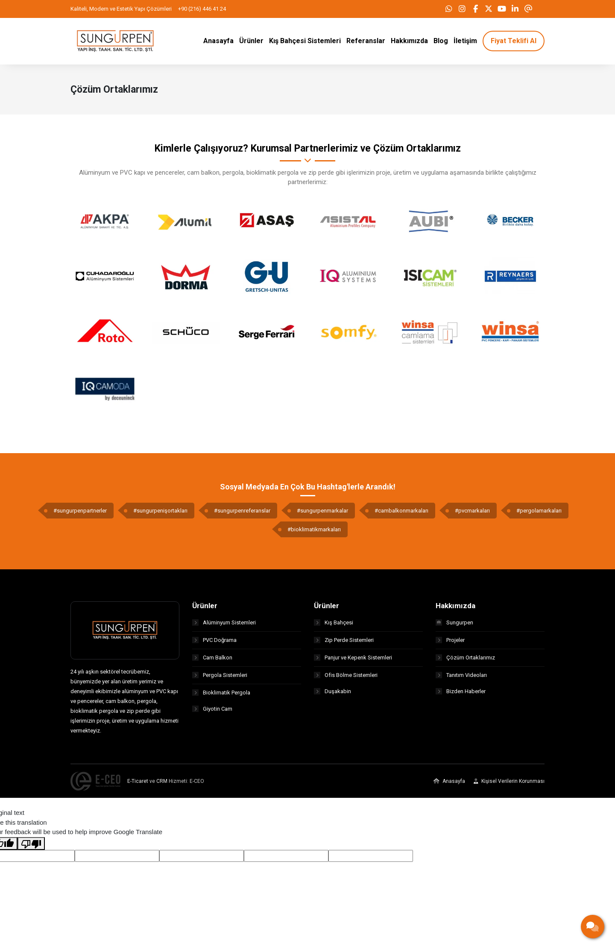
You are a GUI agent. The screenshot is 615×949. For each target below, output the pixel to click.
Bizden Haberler (461, 695)
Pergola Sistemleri (219, 677)
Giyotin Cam (212, 712)
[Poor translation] (31, 846)
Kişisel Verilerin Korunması (509, 784)
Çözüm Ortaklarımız (465, 660)
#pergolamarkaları (539, 513)
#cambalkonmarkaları (401, 513)
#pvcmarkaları (472, 513)
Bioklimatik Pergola (221, 695)
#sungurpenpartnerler (80, 513)
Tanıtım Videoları (461, 677)
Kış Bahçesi (333, 625)
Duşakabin (332, 695)
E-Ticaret (137, 784)
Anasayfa (449, 784)
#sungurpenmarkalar (322, 513)
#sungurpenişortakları (160, 513)
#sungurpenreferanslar (242, 513)
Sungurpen (454, 625)
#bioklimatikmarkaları (314, 532)
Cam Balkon (212, 660)
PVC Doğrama (214, 642)
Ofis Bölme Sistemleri (346, 677)
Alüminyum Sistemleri (224, 625)
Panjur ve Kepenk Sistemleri (353, 660)
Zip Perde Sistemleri (344, 642)
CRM (161, 784)
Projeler (450, 642)
